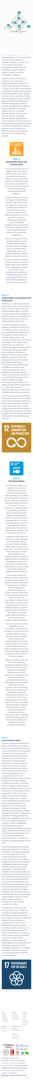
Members (4, 1015)
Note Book (25, 1020)
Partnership (4, 1019)
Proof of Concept (25, 1015)
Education (14, 1034)
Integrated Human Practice (16, 1029)
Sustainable (15, 1038)
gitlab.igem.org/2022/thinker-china (14, 1075)
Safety (24, 1018)
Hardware (4, 1030)
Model (3, 1028)
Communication (16, 1036)
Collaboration (5, 1021)
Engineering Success (25, 1023)
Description (15, 1015)
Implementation (16, 1019)
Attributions (4, 1017)
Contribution (15, 1017)
